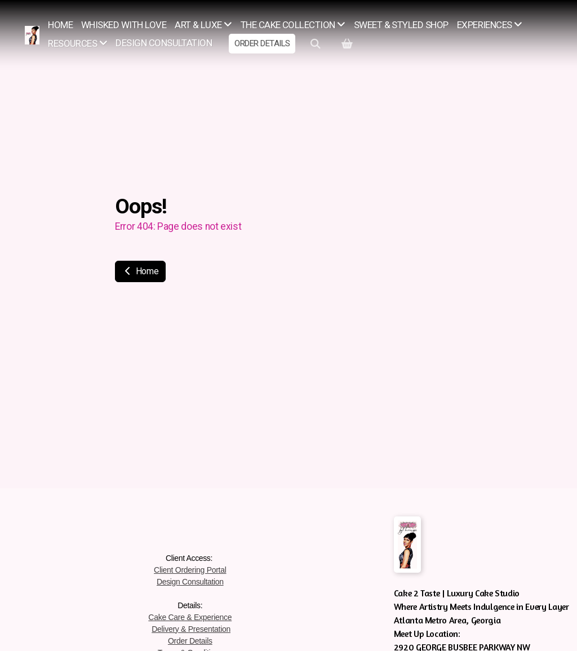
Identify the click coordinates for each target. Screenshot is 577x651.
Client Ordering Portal (190, 569)
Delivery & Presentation (191, 629)
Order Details (190, 640)
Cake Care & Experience (190, 617)
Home (140, 271)
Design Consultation (190, 581)
